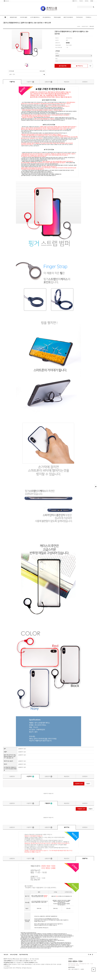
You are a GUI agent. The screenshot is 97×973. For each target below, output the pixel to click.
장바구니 (75, 1)
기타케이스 (88, 17)
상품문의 (48, 82)
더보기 (88, 784)
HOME (78, 26)
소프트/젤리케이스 (35, 17)
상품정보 (12, 82)
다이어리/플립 (23, 17)
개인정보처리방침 (23, 954)
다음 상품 (42, 71)
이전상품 (11, 71)
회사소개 (6, 954)
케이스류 (92, 26)
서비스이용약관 (13, 954)
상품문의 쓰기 (81, 809)
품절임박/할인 (13, 17)
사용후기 (30, 82)
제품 (56, 58)
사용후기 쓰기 (79, 784)
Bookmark (6, 1)
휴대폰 (57, 53)
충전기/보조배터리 (68, 17)
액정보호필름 (57, 17)
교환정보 (85, 82)
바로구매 (62, 66)
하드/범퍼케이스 (47, 17)
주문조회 (81, 1)
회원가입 (86, 1)
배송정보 (66, 82)
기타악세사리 (79, 17)
